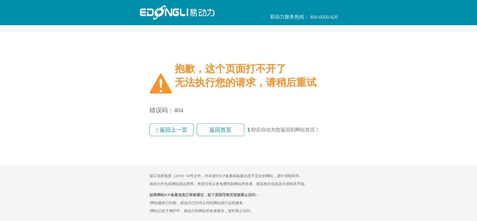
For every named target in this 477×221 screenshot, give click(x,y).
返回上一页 (171, 130)
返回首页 (220, 130)
